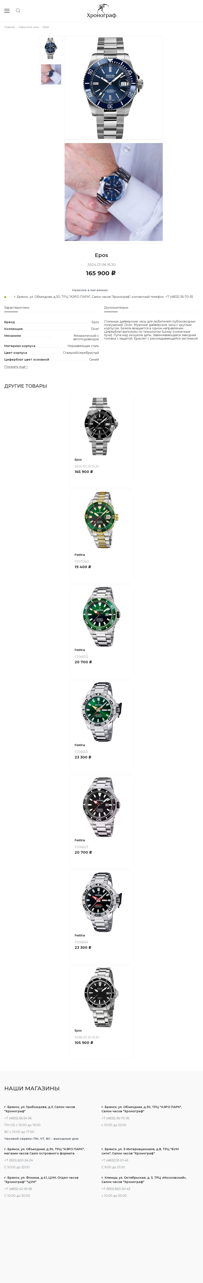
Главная (9, 27)
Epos (78, 460)
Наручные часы (29, 27)
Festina (80, 555)
